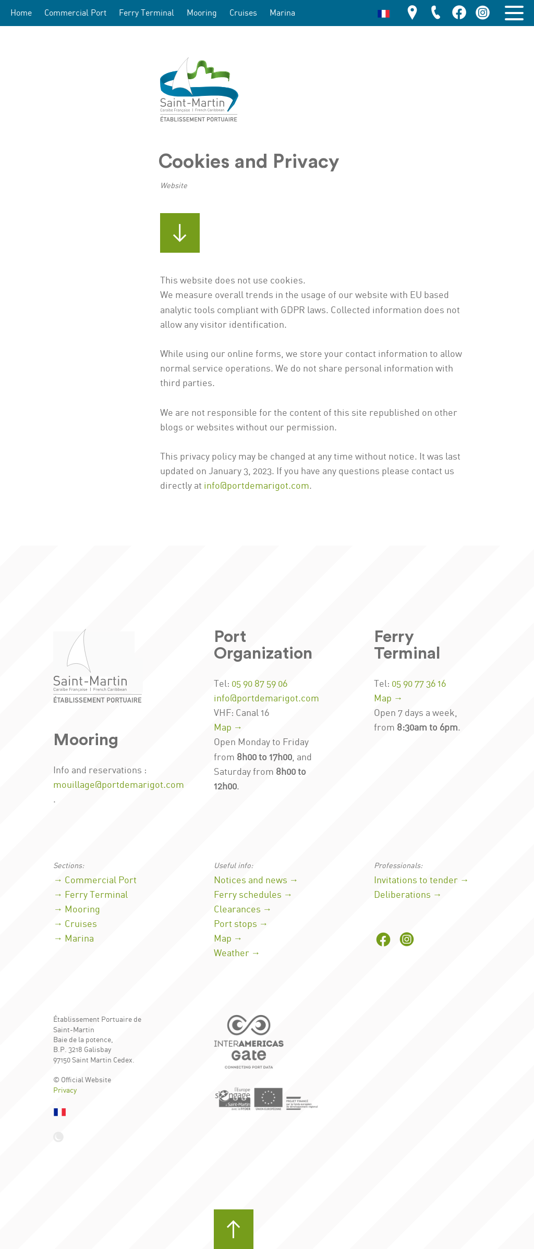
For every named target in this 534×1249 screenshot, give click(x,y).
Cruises (243, 13)
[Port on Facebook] (459, 13)
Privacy (65, 1090)
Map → (228, 728)
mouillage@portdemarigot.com (118, 785)
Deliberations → (408, 895)
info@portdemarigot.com (256, 486)
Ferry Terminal (146, 13)
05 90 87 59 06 (259, 684)
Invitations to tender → (421, 880)
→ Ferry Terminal (90, 895)
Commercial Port (75, 13)
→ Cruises (75, 924)
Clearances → (243, 909)
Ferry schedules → (253, 895)
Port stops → (241, 924)
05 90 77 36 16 (419, 684)
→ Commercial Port (95, 880)
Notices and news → (256, 880)
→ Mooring (76, 909)
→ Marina (73, 939)
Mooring (202, 13)
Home (21, 13)
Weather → (237, 953)
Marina (282, 13)
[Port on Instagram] (483, 13)
